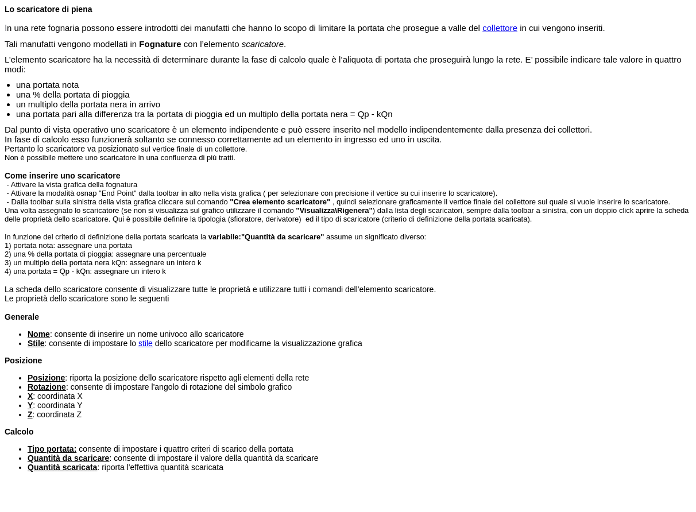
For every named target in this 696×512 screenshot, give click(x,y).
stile (145, 343)
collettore (499, 28)
